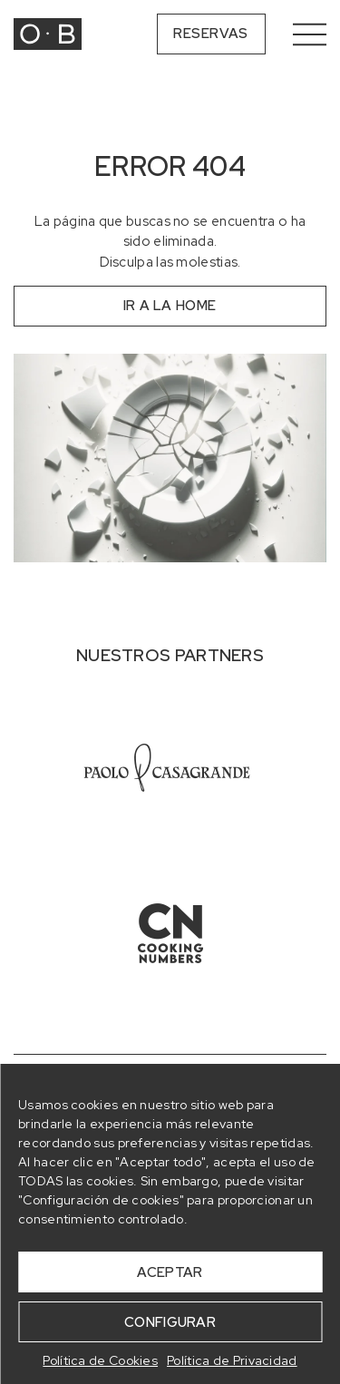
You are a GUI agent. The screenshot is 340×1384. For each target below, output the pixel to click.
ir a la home (170, 306)
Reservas (210, 33)
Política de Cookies (100, 1360)
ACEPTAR (169, 1272)
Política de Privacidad (232, 1360)
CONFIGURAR (170, 1322)
